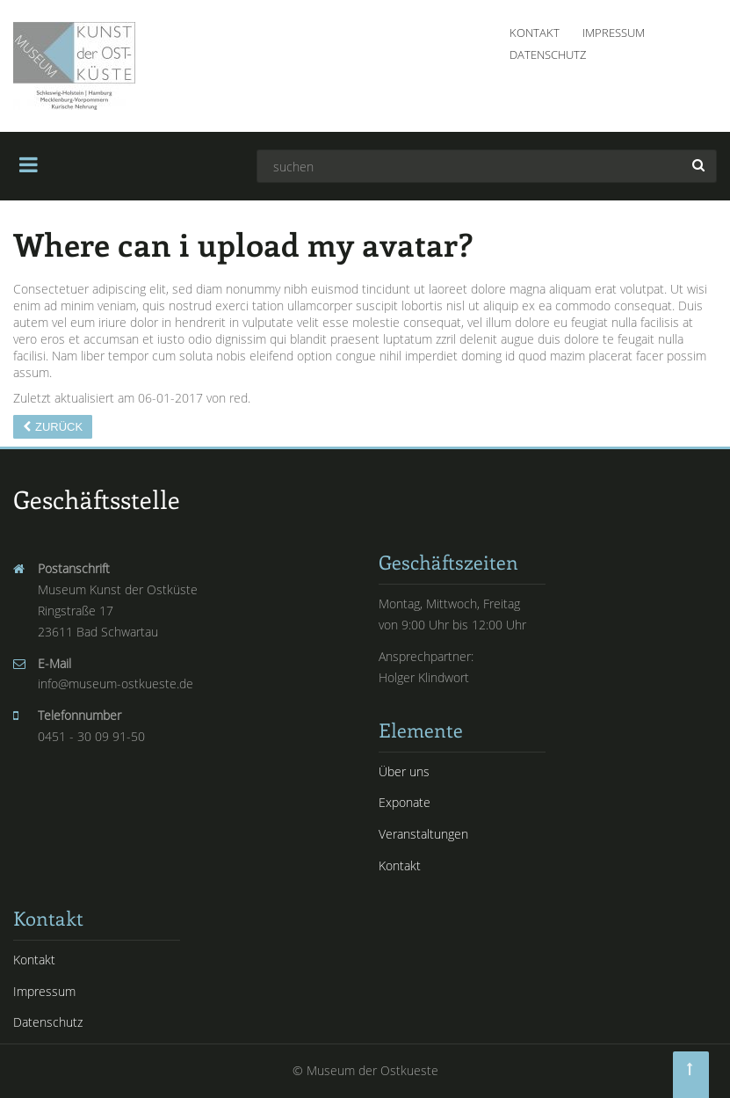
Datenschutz (548, 54)
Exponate (404, 802)
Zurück (59, 426)
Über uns (404, 771)
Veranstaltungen (423, 833)
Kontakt (535, 32)
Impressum (613, 32)
